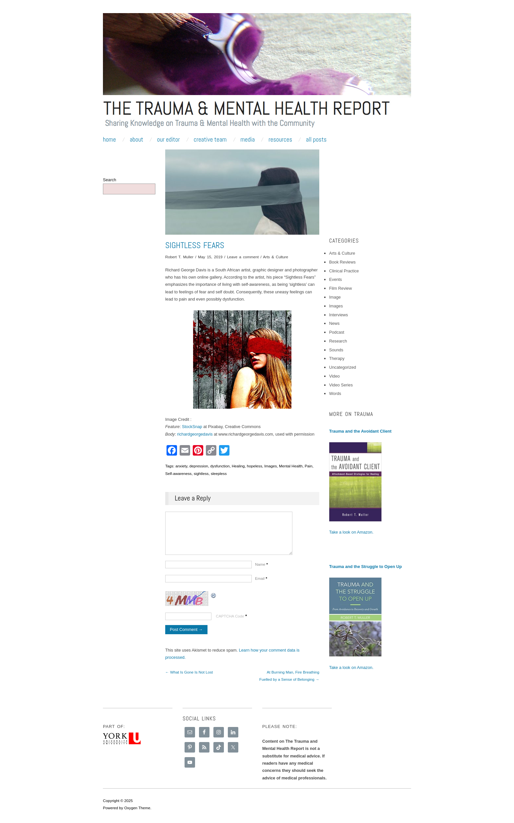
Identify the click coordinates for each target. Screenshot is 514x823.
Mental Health (291, 466)
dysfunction (219, 466)
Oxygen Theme (137, 809)
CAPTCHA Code (230, 622)
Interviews (338, 314)
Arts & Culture (275, 257)
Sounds (336, 349)
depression (198, 466)
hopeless (254, 466)
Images (270, 466)
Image (335, 297)
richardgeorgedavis (194, 434)
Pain (308, 466)
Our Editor (168, 139)
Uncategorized (342, 367)
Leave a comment (243, 257)
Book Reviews (342, 262)
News (334, 323)
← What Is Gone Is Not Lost (189, 678)
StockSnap (192, 426)
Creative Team (210, 139)
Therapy (337, 358)
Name (261, 571)
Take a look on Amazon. (351, 532)
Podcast (336, 332)
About (136, 139)
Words (335, 393)
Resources (280, 139)
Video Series (341, 384)
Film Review (340, 288)
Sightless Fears (194, 245)
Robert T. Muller (179, 257)
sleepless (219, 473)
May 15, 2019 (210, 257)
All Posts (316, 139)
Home (109, 139)
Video (334, 376)
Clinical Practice (344, 270)
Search (109, 179)
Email (261, 585)
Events (335, 279)
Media (247, 139)
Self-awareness (178, 473)
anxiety (181, 466)
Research (338, 341)
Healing (238, 466)
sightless (201, 473)
